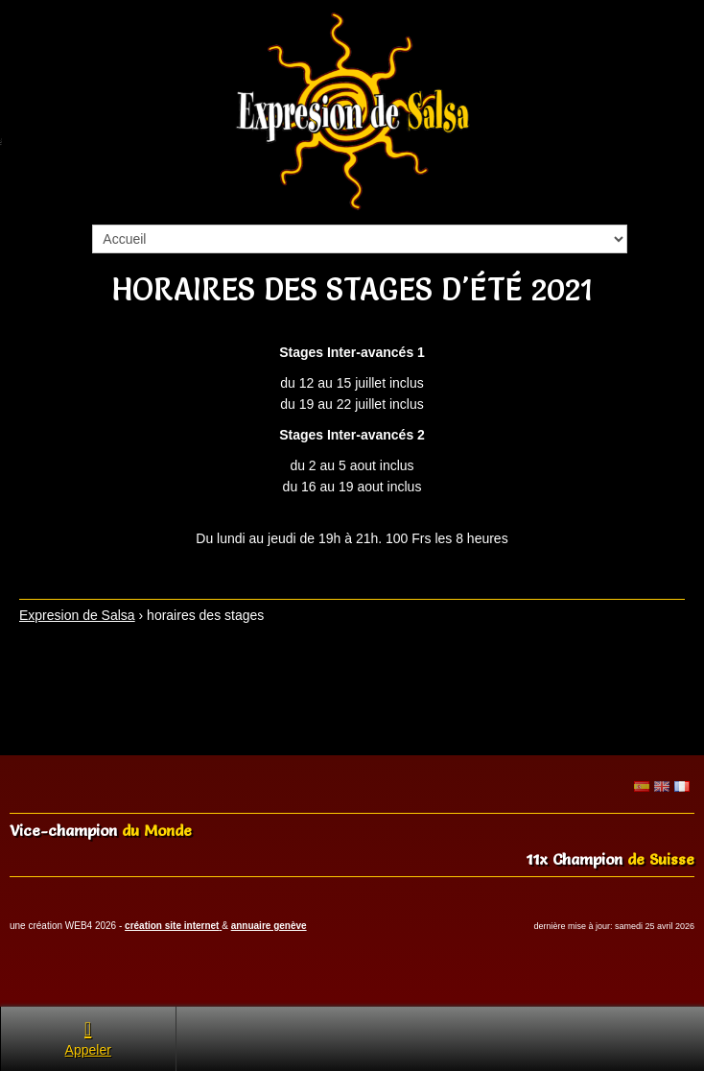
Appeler (88, 1038)
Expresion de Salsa (77, 615)
